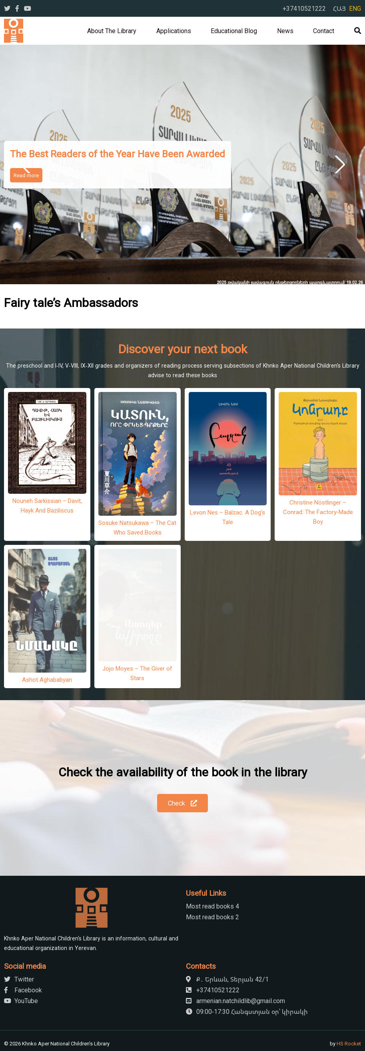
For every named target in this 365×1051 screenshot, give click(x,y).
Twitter (19, 943)
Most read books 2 (212, 881)
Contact (323, 30)
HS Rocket (349, 1007)
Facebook (23, 954)
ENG (355, 8)
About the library (111, 30)
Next (338, 164)
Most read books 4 (212, 870)
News (285, 30)
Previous (26, 164)
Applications (173, 30)
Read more (26, 175)
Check (182, 767)
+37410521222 (304, 8)
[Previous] (9, 1037)
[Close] (45, 1043)
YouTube (21, 964)
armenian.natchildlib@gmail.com (235, 964)
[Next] (28, 1037)
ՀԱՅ (339, 8)
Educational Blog (234, 30)
